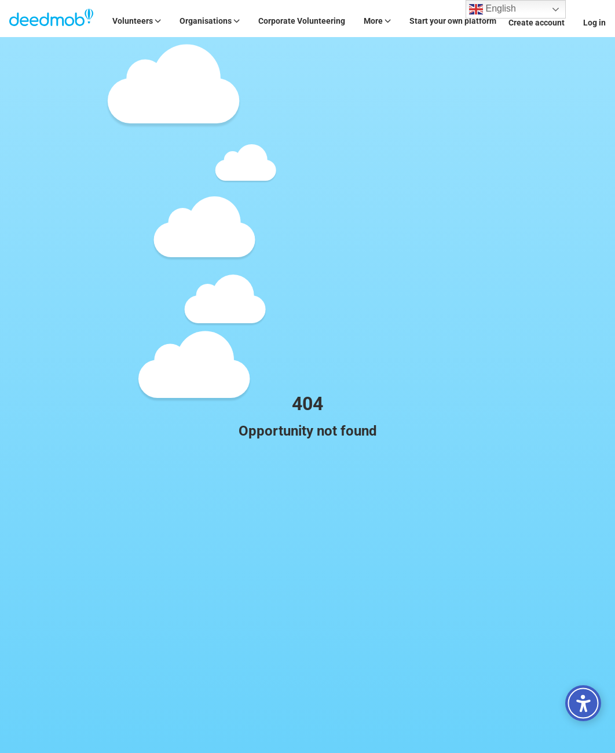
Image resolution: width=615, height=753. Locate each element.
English (492, 9)
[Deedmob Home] (51, 18)
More (377, 21)
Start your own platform (452, 20)
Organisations (210, 21)
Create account (536, 22)
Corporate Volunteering (301, 20)
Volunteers (136, 21)
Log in (594, 22)
